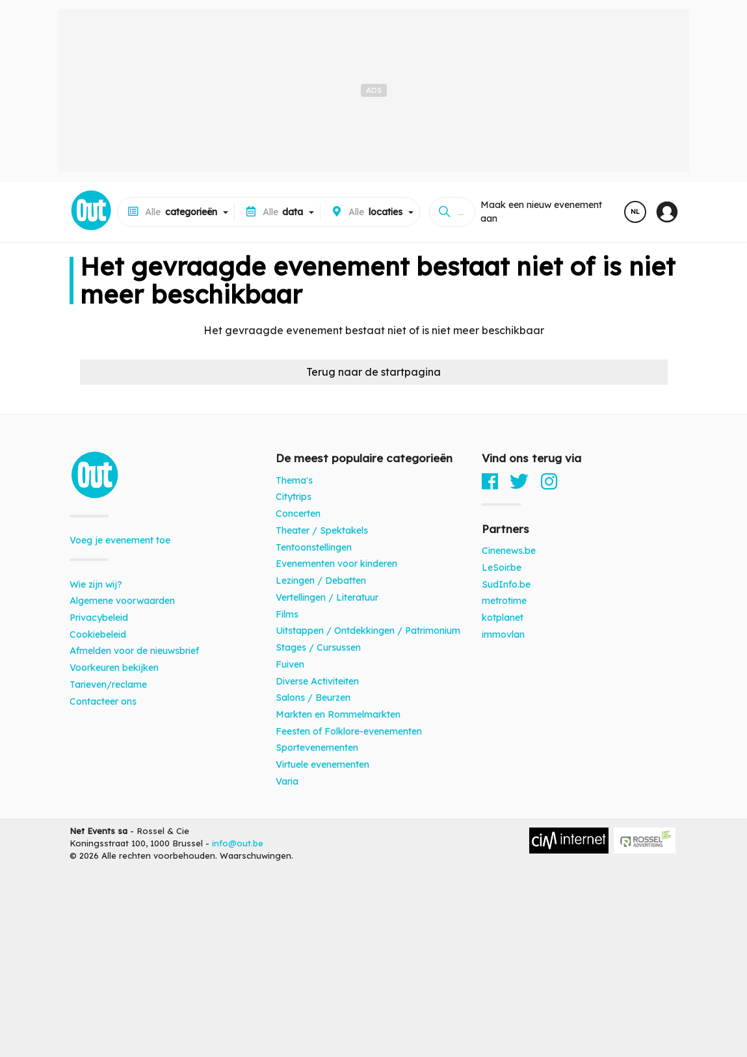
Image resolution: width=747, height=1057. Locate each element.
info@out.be (237, 843)
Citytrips (293, 496)
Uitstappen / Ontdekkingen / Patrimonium (368, 630)
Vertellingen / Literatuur (327, 597)
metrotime (504, 601)
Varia (287, 781)
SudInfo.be (506, 584)
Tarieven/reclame (108, 684)
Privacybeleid (99, 617)
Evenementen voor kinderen (336, 563)
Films (287, 614)
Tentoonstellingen (314, 547)
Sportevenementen (317, 747)
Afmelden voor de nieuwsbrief (134, 651)
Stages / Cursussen (318, 647)
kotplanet (502, 617)
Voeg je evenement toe (120, 540)
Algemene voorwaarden (122, 601)
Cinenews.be (509, 550)
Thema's (294, 480)
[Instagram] (549, 481)
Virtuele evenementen (322, 764)
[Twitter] (519, 481)
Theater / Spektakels (322, 530)
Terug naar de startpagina (373, 371)
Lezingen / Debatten (321, 580)
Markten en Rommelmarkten (338, 714)
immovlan (503, 634)
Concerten (298, 513)
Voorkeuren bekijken (114, 667)
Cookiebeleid (98, 634)
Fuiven (290, 664)
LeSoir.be (501, 567)
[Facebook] (490, 481)
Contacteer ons (103, 701)
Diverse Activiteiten (317, 681)
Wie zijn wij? (96, 584)
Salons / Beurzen (313, 697)
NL (635, 211)
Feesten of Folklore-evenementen (349, 731)
